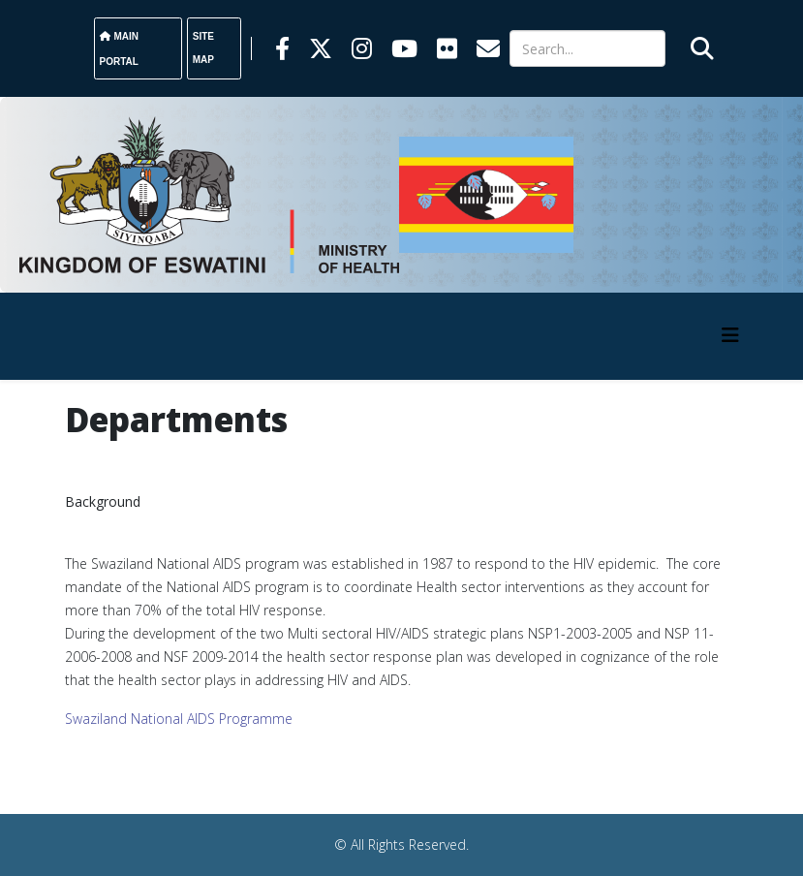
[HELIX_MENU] (730, 335)
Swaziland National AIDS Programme (179, 718)
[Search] (587, 48)
